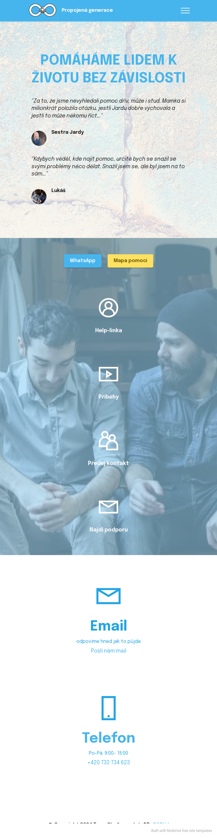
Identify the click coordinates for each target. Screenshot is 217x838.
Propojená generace (87, 10)
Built (155, 831)
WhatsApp (83, 260)
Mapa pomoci (130, 260)
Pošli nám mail (108, 651)
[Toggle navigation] (185, 11)
